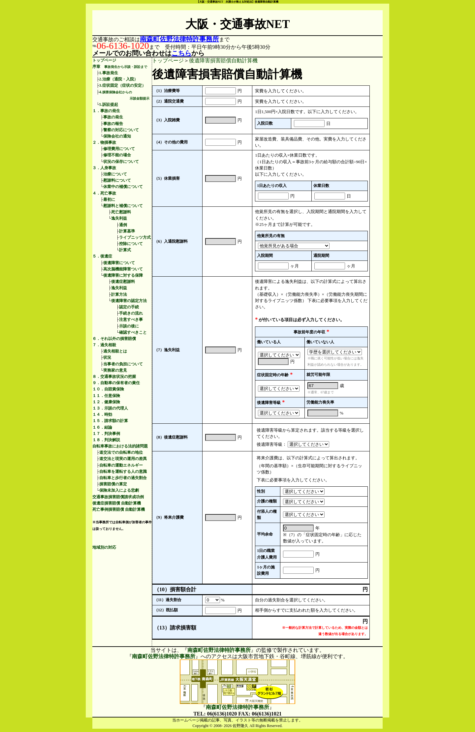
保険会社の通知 (117, 136)
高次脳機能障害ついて (123, 269)
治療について (115, 174)
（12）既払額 (166, 610)
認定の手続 (129, 307)
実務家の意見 (115, 370)
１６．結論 (102, 427)
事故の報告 (113, 123)
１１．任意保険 (106, 395)
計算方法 (119, 294)
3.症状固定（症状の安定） (122, 85)
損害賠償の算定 (113, 484)
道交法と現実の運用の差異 (123, 458)
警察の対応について (121, 130)
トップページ (104, 60)
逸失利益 (119, 218)
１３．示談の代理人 (110, 408)
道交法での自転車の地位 (121, 452)
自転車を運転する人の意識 (123, 471)
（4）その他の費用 (171, 142)
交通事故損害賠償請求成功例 (118, 497)
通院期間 (321, 255)
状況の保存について (121, 161)
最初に (109, 199)
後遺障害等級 (269, 402)
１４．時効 (102, 414)
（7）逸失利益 (167, 350)
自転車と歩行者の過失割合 (123, 477)
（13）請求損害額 (175, 627)
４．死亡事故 (104, 193)
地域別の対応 (104, 547)
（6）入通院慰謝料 (171, 241)
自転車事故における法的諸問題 (120, 446)
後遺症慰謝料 (123, 281)
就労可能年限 (318, 374)
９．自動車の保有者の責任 (116, 383)
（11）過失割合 (167, 599)
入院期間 (265, 255)
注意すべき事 (131, 319)
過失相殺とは (115, 351)
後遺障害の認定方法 (129, 300)
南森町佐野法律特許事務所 (179, 39)
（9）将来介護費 (169, 517)
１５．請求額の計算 (110, 420)
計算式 (125, 250)
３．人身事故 (104, 168)
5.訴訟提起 (108, 104)
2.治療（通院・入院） (118, 79)
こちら (181, 53)
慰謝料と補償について (123, 205)
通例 (123, 225)
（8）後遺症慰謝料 (171, 437)
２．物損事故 (104, 142)
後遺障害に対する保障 (123, 275)
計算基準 (127, 231)
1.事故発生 (108, 73)
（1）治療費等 (167, 90)
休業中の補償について (123, 186)
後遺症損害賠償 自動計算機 (116, 503)
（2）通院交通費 (169, 101)
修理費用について (119, 148)
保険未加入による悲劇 (119, 490)
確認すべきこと (133, 332)
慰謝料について (117, 180)
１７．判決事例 (106, 433)
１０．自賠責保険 (108, 389)
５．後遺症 (102, 256)
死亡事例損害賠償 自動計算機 (118, 509)
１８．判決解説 (106, 440)
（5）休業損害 (167, 178)
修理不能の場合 (117, 155)
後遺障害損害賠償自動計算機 (223, 60)
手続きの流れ (131, 313)
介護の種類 (267, 501)
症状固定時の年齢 (273, 375)
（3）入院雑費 (167, 120)
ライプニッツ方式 (135, 237)
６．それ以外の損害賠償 (114, 338)
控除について (131, 243)
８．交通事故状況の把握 (114, 376)
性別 (261, 491)
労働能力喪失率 (320, 402)
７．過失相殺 (104, 345)
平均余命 (265, 534)
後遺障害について (119, 262)
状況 (107, 357)
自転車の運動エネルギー (121, 465)
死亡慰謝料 (121, 212)
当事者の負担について (123, 364)
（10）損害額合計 (175, 589)
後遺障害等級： (272, 444)
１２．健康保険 (106, 402)
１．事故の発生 (106, 110)
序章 (119, 66)
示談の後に (129, 326)
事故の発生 (113, 117)
